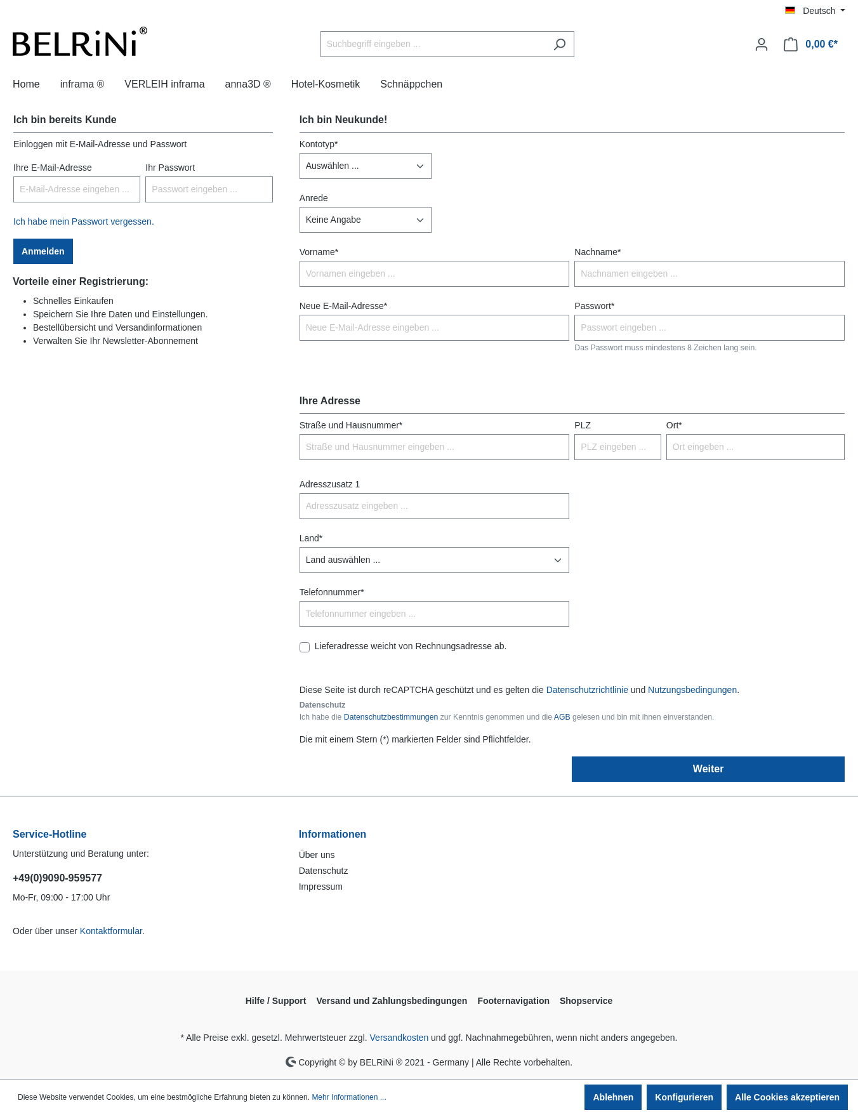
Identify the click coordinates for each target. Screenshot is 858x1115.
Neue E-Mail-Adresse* (344, 306)
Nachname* (597, 252)
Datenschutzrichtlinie (587, 690)
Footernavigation (513, 1001)
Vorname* (319, 252)
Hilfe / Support (276, 1001)
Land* (311, 538)
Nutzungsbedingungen (692, 690)
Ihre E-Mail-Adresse (52, 167)
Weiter (708, 768)
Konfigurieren (684, 1097)
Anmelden (43, 251)
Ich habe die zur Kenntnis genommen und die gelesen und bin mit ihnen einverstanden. (507, 717)
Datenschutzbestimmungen (391, 717)
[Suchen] (559, 44)
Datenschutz (323, 871)
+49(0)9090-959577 (57, 878)
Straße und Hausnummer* (351, 425)
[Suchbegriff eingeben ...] (432, 44)
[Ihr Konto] (761, 44)
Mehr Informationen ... (349, 1097)
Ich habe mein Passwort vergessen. (83, 221)
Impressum (321, 886)
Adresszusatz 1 (330, 484)
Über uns (317, 855)
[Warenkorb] (810, 44)
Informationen (333, 834)
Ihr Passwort (170, 167)
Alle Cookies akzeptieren (787, 1097)
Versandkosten (399, 1038)
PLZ (582, 425)
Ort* (674, 425)
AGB (562, 717)
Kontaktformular (111, 931)
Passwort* (594, 306)
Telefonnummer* (332, 592)
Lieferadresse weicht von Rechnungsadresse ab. (411, 646)
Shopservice (586, 1001)
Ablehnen (613, 1097)
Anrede (314, 198)
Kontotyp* (319, 144)
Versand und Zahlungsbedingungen (391, 1001)
